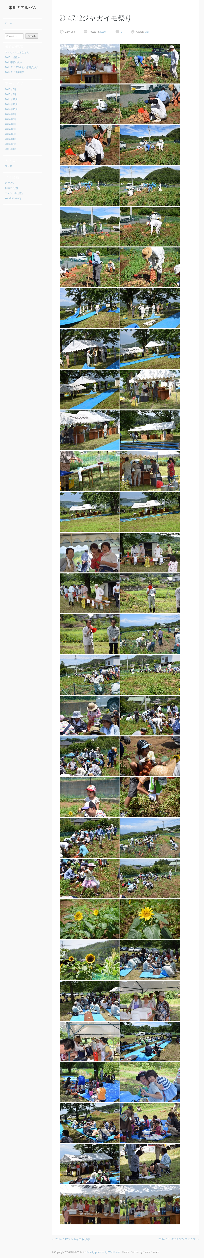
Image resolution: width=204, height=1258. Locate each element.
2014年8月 (10, 119)
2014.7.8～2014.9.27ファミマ (178, 1239)
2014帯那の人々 (13, 62)
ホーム (8, 23)
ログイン (10, 183)
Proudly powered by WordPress (103, 1252)
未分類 (8, 166)
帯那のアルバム (22, 7)
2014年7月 (10, 124)
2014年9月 (10, 114)
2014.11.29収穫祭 (14, 72)
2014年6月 (10, 129)
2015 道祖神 (12, 57)
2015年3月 (10, 94)
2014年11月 (11, 104)
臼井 (146, 31)
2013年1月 (10, 149)
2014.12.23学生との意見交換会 (21, 67)
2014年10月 (11, 109)
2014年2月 (10, 144)
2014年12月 (11, 99)
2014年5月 (10, 134)
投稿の (11, 188)
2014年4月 (10, 139)
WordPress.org (13, 198)
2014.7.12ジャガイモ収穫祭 (71, 1239)
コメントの (14, 193)
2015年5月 (10, 89)
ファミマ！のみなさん (17, 52)
